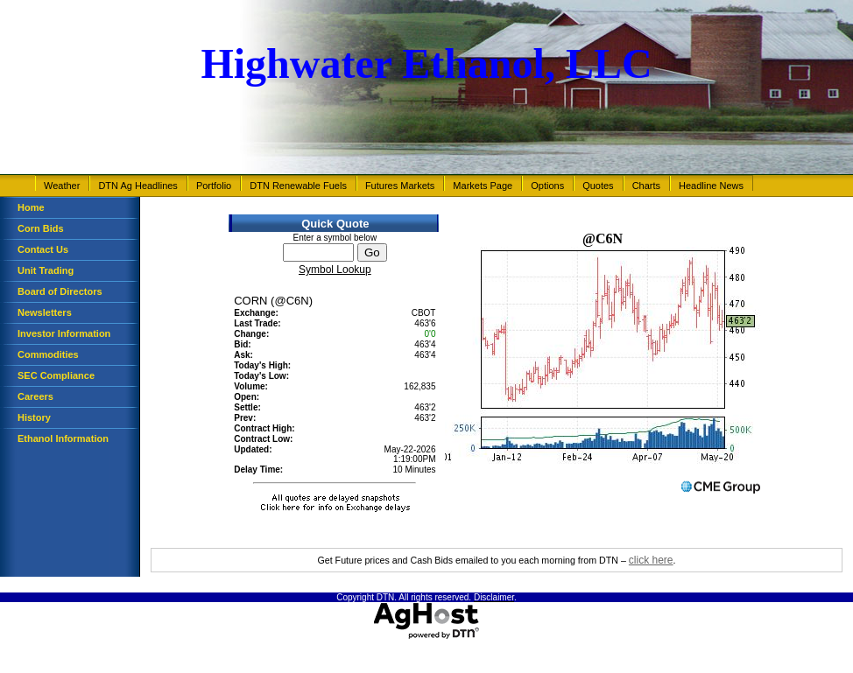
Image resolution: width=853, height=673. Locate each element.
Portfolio (213, 185)
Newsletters (45, 312)
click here (651, 560)
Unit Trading (46, 270)
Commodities (48, 354)
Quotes (597, 185)
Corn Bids (41, 228)
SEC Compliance (56, 375)
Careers (35, 396)
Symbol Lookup (335, 269)
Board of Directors (60, 291)
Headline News (711, 185)
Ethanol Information (63, 438)
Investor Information (64, 333)
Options (547, 185)
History (34, 417)
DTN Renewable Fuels (298, 185)
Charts (646, 185)
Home (31, 207)
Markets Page (482, 185)
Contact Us (43, 249)
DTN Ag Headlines (138, 185)
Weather (62, 185)
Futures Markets (399, 185)
